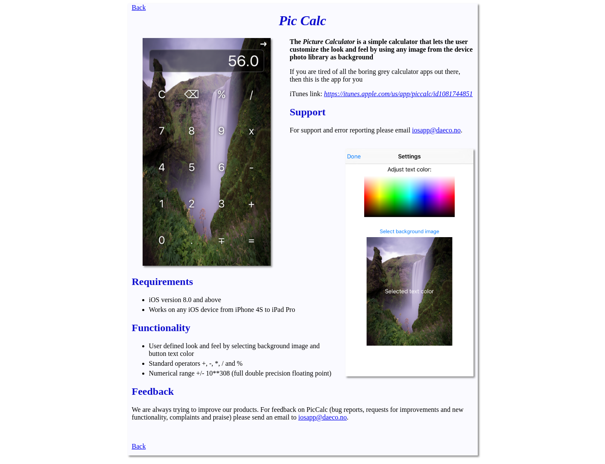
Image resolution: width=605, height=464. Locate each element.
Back (139, 7)
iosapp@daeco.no (436, 130)
